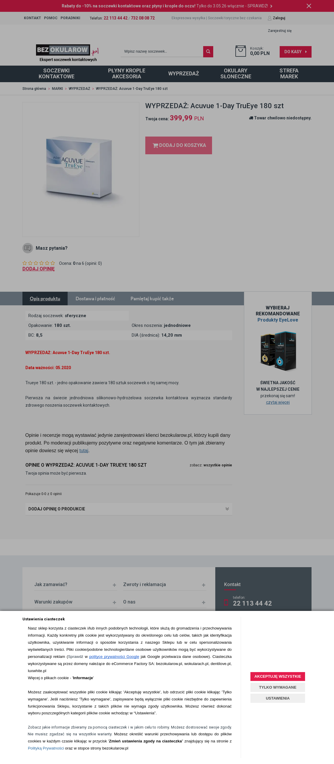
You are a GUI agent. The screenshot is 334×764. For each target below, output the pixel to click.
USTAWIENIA (278, 698)
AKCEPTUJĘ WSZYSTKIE (277, 676)
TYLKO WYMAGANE (277, 687)
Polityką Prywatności (46, 748)
